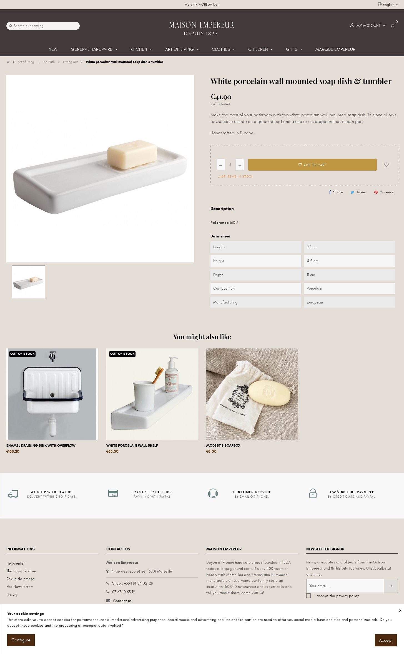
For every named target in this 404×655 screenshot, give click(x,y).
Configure (21, 640)
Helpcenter (15, 563)
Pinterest (387, 192)
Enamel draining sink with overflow (41, 445)
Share (338, 192)
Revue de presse (20, 578)
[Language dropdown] (388, 5)
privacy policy (347, 595)
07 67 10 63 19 (123, 592)
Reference (219, 222)
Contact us (122, 600)
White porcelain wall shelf (132, 445)
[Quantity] (230, 164)
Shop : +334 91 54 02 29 (132, 583)
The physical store (21, 571)
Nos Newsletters (19, 586)
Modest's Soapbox (223, 445)
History (11, 594)
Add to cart (312, 165)
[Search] (43, 26)
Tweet (362, 192)
